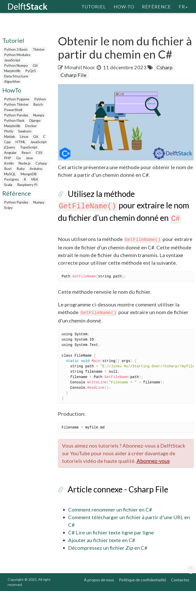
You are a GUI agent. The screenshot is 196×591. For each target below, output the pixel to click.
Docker (31, 126)
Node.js (25, 163)
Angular (10, 152)
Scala (8, 184)
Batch (38, 104)
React (26, 152)
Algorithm (12, 81)
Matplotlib (12, 71)
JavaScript (12, 60)
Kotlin (9, 163)
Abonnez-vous (153, 461)
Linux (24, 136)
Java (29, 158)
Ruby (21, 168)
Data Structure (16, 76)
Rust (8, 168)
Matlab (9, 136)
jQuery (9, 147)
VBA (34, 179)
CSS (39, 152)
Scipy (8, 207)
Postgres (11, 179)
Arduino (36, 168)
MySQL (10, 174)
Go (18, 158)
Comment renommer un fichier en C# (110, 509)
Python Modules (17, 54)
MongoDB (29, 174)
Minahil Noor (79, 67)
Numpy (38, 115)
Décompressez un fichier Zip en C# (108, 548)
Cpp (7, 142)
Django (35, 120)
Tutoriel (93, 6)
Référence (156, 6)
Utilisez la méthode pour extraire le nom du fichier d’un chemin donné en (123, 206)
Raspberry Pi (27, 184)
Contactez (180, 579)
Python (40, 99)
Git (35, 65)
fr (183, 6)
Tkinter (39, 49)
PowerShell (13, 110)
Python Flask (14, 120)
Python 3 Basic (16, 49)
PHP (7, 158)
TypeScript (29, 147)
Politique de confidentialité (142, 579)
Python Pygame (16, 99)
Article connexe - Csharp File (118, 489)
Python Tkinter (16, 104)
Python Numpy (16, 65)
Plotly (8, 131)
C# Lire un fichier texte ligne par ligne (111, 532)
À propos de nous (99, 579)
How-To (124, 6)
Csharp (41, 163)
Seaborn (24, 131)
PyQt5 (30, 71)
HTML (21, 142)
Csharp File (73, 75)
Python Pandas (16, 115)
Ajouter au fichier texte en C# (101, 540)
